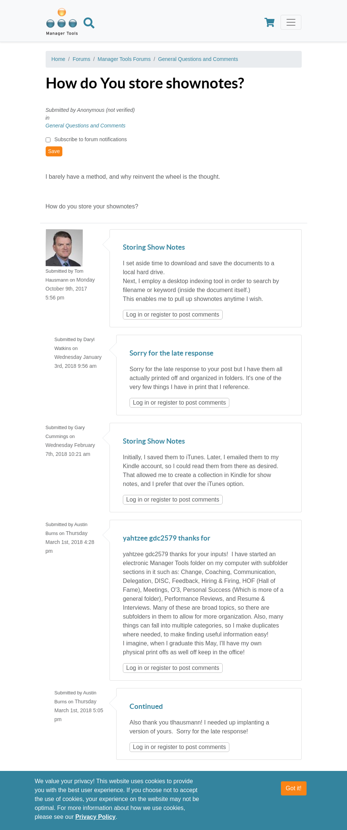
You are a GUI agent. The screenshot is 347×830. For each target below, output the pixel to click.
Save (54, 151)
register (161, 314)
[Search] (89, 24)
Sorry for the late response (171, 353)
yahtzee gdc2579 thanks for (166, 538)
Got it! (294, 788)
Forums (81, 59)
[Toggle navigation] (291, 22)
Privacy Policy (95, 817)
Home (58, 59)
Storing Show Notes (154, 247)
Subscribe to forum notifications (90, 139)
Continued (146, 706)
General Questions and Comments (198, 59)
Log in (134, 314)
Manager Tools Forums (124, 59)
